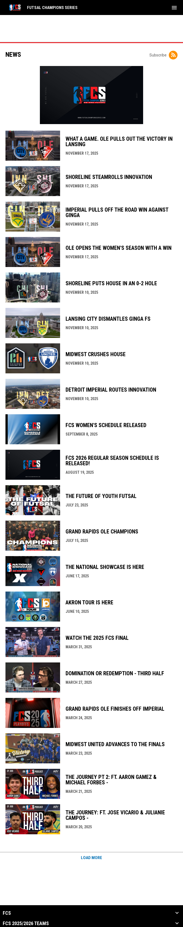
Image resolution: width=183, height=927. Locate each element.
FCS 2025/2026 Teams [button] (26, 923)
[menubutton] (174, 7)
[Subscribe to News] (173, 55)
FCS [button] (7, 913)
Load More (91, 857)
